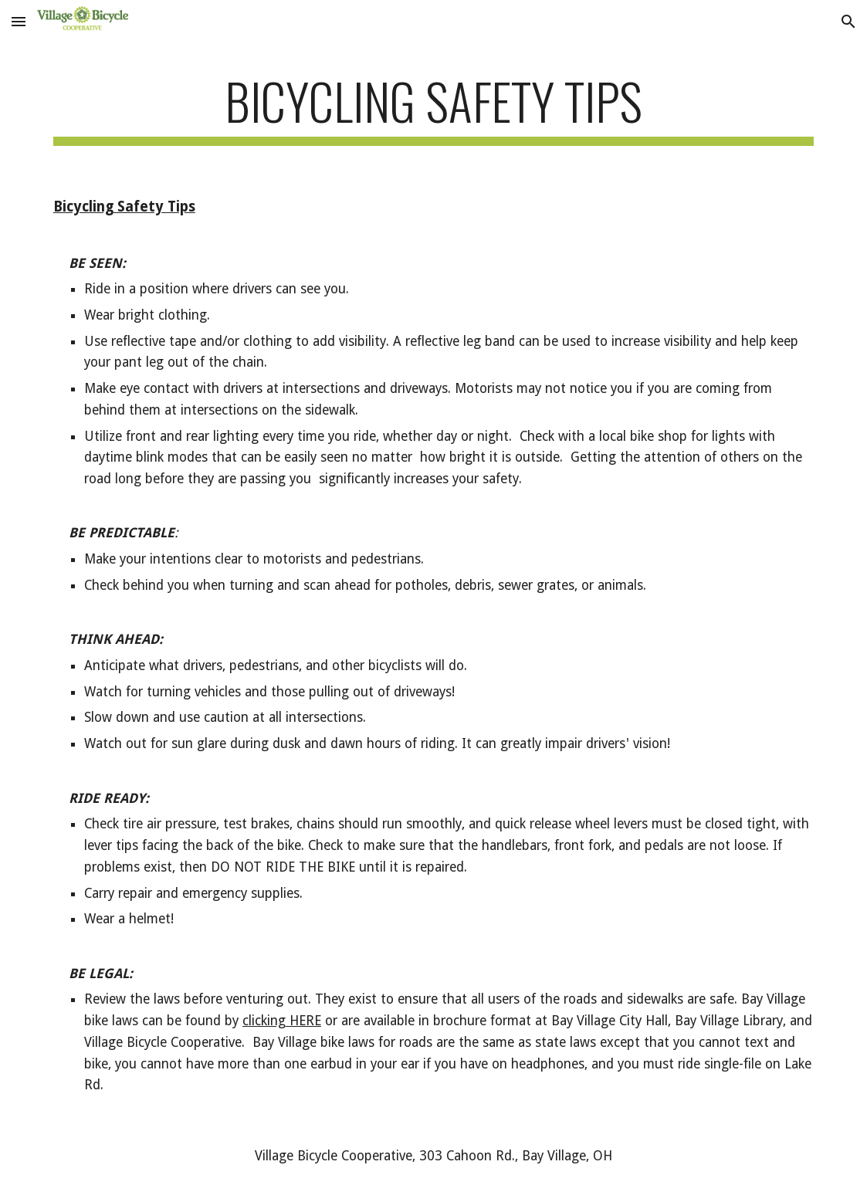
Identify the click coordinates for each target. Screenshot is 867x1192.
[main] (433, 108)
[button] (18, 21)
